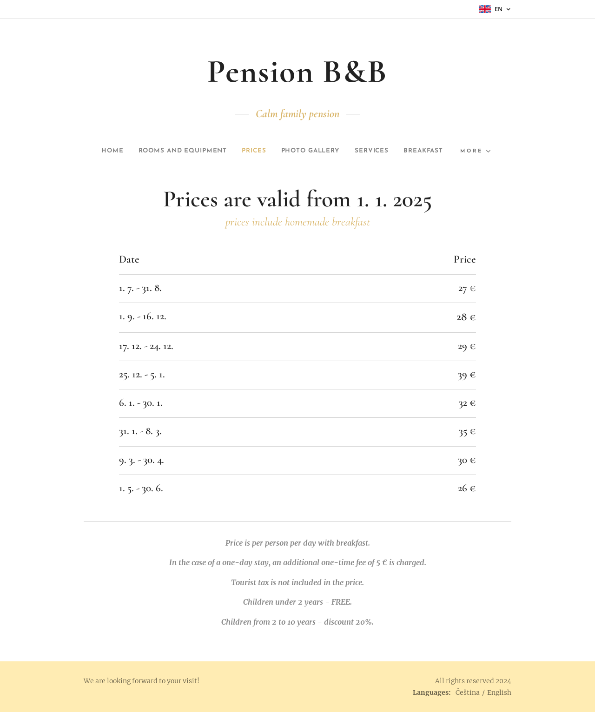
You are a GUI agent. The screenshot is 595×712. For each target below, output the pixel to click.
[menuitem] (96, 151)
